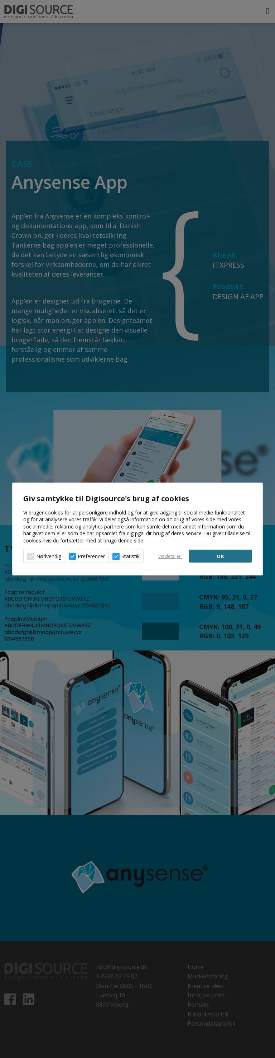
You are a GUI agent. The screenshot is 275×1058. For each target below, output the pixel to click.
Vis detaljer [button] (170, 556)
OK (220, 556)
